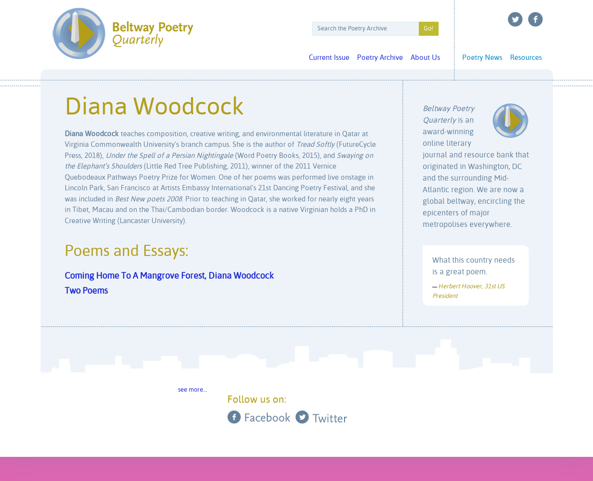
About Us (425, 57)
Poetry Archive (380, 57)
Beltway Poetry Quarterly (122, 33)
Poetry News (482, 57)
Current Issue (329, 57)
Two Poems (86, 291)
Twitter (515, 19)
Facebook (535, 19)
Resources (526, 57)
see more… (192, 390)
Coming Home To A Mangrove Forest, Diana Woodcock (169, 276)
